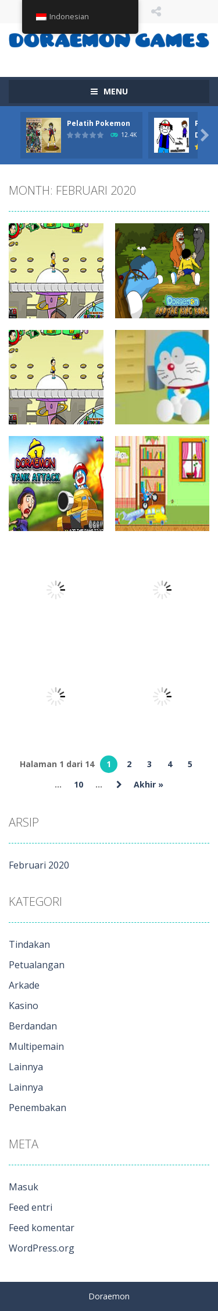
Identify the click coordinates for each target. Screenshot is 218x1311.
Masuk (23, 1186)
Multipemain (36, 1046)
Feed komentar (41, 1227)
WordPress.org (41, 1248)
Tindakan (29, 944)
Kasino (23, 1005)
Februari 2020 (39, 865)
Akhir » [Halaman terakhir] (148, 784)
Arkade (24, 985)
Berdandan (33, 1026)
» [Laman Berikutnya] (119, 784)
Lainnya (26, 1066)
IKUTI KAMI (156, 11)
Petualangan (37, 964)
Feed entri (30, 1207)
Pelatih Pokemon (98, 123)
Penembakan (37, 1107)
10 (78, 784)
